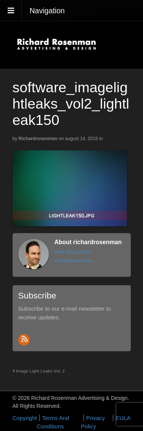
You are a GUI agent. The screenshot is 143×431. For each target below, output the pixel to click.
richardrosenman (38, 138)
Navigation (47, 10)
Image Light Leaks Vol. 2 (39, 370)
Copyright (25, 418)
